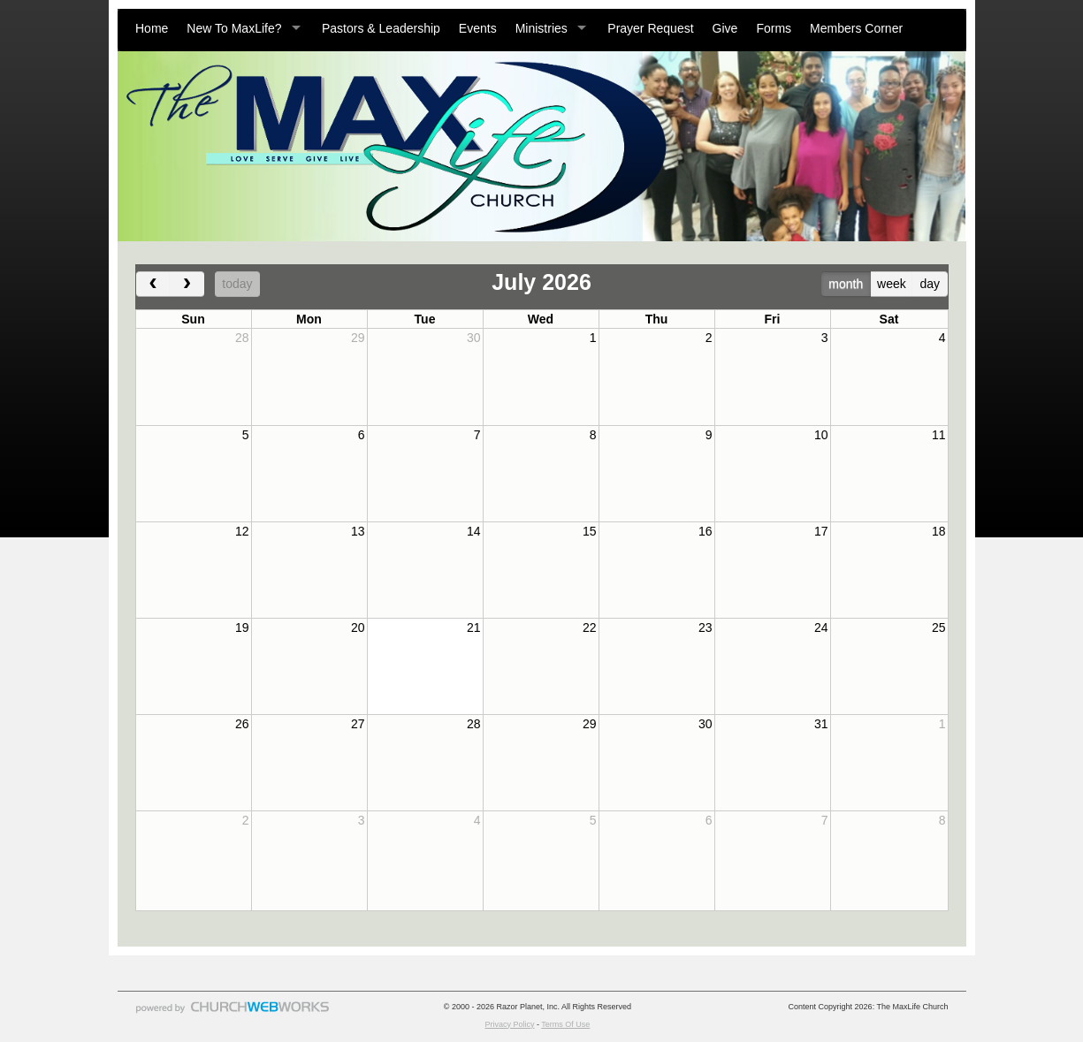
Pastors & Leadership (381, 28)
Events (478, 28)
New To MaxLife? (234, 28)
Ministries (541, 28)
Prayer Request (650, 28)
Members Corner (856, 28)
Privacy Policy (509, 1024)
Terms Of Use (565, 1024)
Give (725, 28)
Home (151, 28)
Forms (773, 28)
